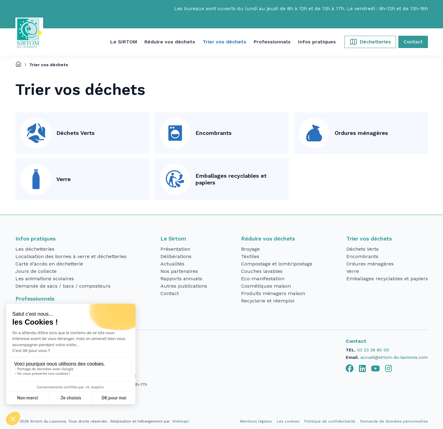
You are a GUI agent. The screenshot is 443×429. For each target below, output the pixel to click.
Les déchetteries (34, 249)
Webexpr (180, 421)
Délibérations (175, 256)
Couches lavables (262, 271)
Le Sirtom (173, 239)
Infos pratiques (35, 239)
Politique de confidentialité (329, 421)
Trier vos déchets (369, 239)
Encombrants (213, 133)
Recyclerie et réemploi (267, 301)
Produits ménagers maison (273, 293)
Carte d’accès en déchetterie (49, 264)
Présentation (175, 249)
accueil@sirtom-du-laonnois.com (394, 357)
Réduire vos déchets (268, 239)
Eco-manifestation (262, 278)
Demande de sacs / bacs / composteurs (63, 286)
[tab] (350, 368)
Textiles (250, 256)
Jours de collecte (36, 271)
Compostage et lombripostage (276, 264)
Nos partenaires (179, 271)
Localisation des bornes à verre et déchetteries (71, 256)
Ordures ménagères (361, 133)
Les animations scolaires (44, 278)
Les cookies (288, 421)
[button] (124, 41)
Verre (63, 179)
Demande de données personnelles (394, 421)
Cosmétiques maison (266, 286)
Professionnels (34, 299)
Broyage (250, 249)
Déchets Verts (75, 133)
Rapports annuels (181, 278)
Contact (169, 293)
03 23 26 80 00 (373, 349)
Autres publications (183, 286)
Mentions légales (256, 421)
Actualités (172, 264)
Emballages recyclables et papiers (231, 179)
